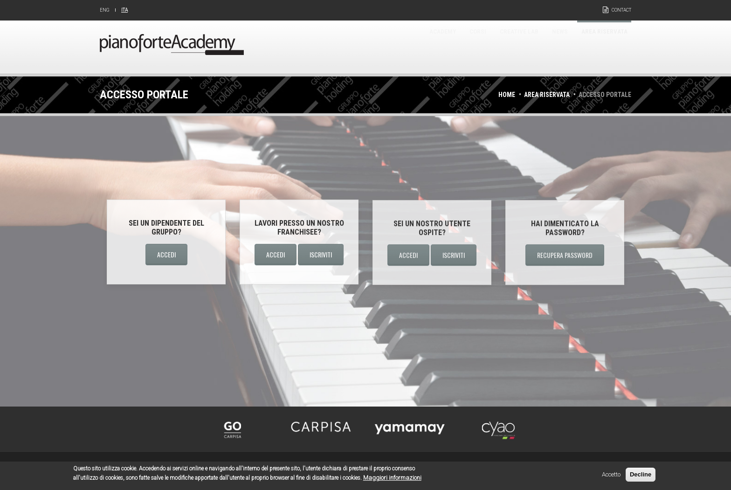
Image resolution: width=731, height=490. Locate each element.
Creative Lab (490, 46)
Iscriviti (321, 255)
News (541, 46)
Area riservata (597, 46)
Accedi (166, 254)
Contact (621, 10)
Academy (392, 46)
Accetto (611, 476)
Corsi (438, 46)
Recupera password (565, 256)
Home (506, 94)
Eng (105, 10)
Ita (124, 10)
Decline (640, 476)
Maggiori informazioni (392, 479)
